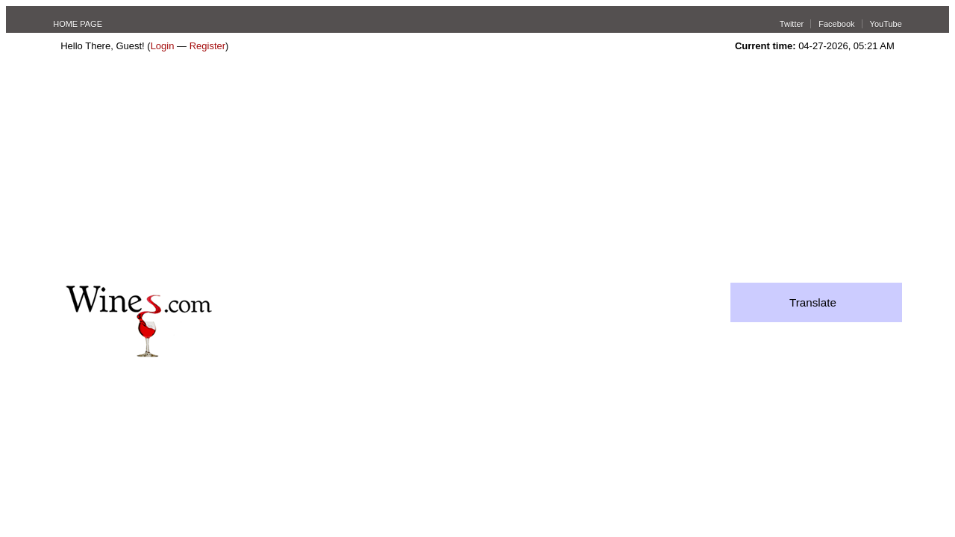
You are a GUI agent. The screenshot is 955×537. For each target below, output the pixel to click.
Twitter (792, 23)
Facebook (836, 23)
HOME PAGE (77, 23)
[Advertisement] (477, 170)
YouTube (886, 23)
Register (207, 45)
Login (163, 45)
